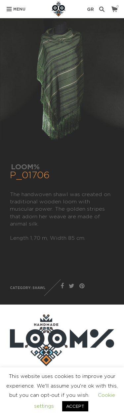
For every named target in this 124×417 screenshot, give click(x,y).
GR (90, 9)
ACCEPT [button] (75, 406)
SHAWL (39, 288)
